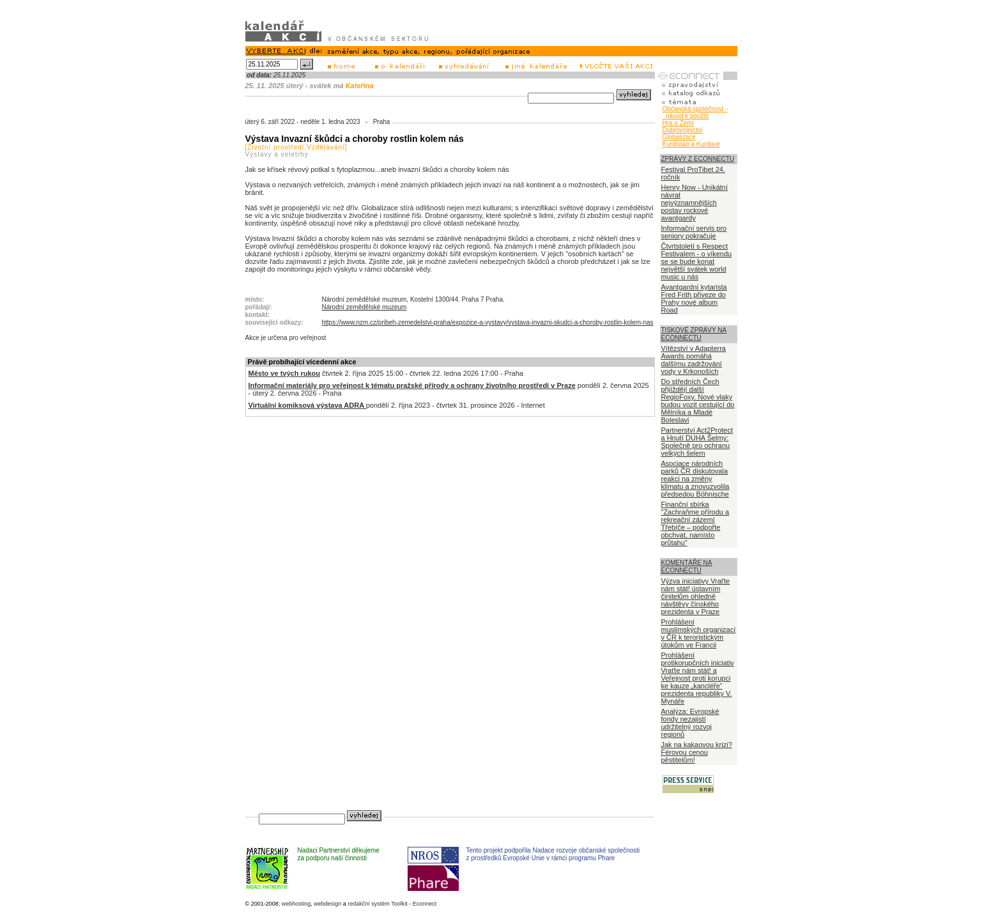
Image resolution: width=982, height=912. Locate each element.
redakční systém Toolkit (377, 903)
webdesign (327, 903)
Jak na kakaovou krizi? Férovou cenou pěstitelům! (696, 752)
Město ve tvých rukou (284, 373)
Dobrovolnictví (683, 130)
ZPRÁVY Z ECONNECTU (698, 158)
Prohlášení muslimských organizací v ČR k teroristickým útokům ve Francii (698, 633)
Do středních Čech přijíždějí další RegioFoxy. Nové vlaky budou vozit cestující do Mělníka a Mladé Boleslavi (698, 401)
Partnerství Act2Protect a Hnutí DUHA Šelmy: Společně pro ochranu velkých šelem (697, 441)
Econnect (425, 903)
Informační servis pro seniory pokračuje (694, 232)
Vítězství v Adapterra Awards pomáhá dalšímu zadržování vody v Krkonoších (693, 359)
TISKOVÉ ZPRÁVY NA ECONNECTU (694, 334)
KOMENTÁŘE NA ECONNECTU (686, 566)
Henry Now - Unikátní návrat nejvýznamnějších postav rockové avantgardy (694, 202)
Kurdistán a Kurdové (692, 144)
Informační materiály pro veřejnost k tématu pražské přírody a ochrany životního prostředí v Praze (412, 385)
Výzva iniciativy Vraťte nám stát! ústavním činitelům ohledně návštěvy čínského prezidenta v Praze (695, 596)
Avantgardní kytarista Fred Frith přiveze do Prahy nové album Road (694, 298)
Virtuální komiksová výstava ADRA (307, 405)
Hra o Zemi (678, 123)
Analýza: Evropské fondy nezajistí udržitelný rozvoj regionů (690, 722)
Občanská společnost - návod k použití (695, 112)
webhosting (296, 903)
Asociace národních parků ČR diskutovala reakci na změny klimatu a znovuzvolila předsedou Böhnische (695, 479)
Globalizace (679, 137)
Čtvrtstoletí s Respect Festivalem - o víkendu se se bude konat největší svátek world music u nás (696, 261)
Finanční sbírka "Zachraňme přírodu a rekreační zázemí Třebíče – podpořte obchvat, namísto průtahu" (695, 523)
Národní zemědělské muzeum (364, 307)
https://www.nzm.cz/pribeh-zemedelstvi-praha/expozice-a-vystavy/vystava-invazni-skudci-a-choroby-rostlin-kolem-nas (488, 322)
